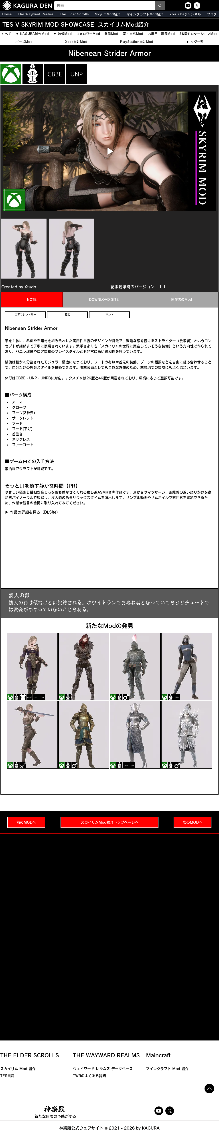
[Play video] (109, 151)
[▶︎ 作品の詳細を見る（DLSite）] (33, 512)
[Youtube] (188, 5)
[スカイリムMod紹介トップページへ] (109, 822)
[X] (197, 5)
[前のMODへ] (26, 822)
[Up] (209, 1088)
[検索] (101, 5)
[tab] (32, 299)
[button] (74, 14)
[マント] (109, 314)
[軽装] (67, 314)
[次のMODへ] (192, 822)
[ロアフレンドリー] (25, 314)
